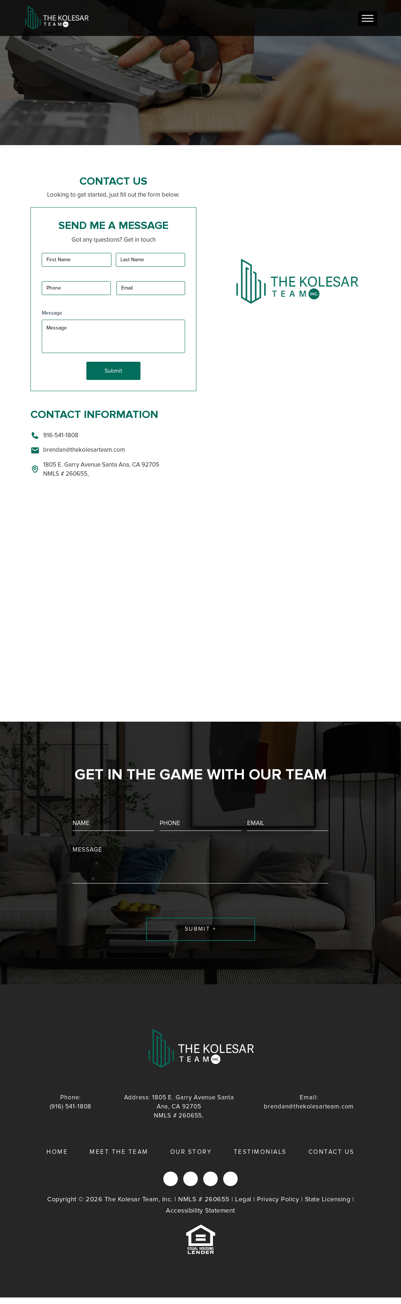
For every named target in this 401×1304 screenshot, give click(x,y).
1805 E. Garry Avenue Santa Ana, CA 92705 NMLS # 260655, (94, 468)
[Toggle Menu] (367, 18)
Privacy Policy (278, 1206)
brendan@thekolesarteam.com (77, 449)
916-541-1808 (54, 434)
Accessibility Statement (200, 1217)
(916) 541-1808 (71, 1108)
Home (57, 1159)
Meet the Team (119, 1159)
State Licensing (328, 1206)
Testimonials (260, 1159)
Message (52, 313)
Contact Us (331, 1159)
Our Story (191, 1159)
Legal (242, 1206)
